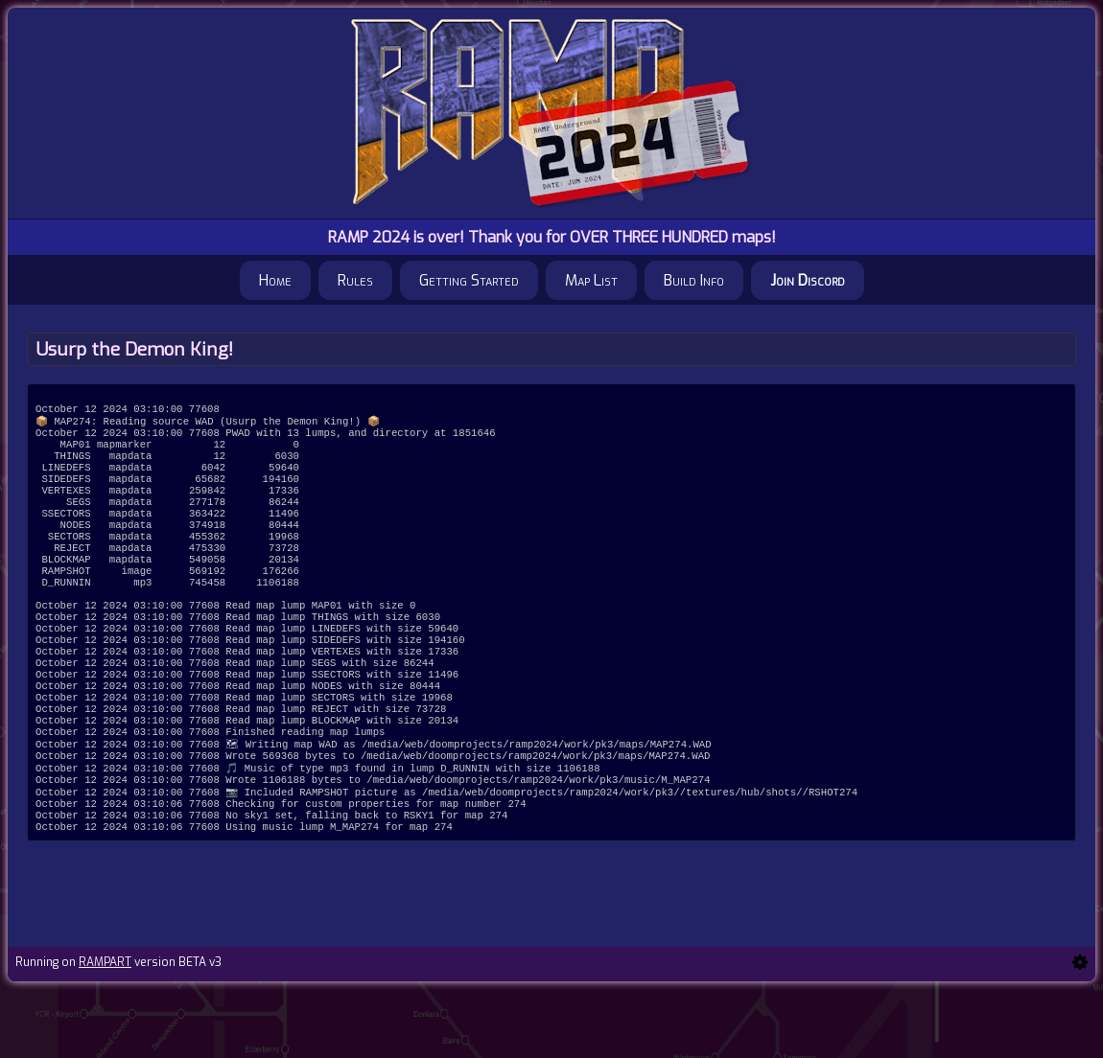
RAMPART (105, 1031)
